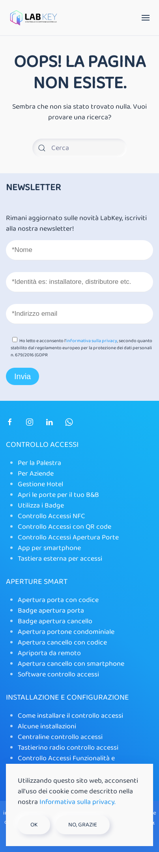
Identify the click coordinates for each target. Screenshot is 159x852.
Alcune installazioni (47, 726)
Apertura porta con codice (58, 600)
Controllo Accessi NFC (51, 516)
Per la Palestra (39, 463)
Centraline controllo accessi (60, 737)
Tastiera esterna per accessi (60, 558)
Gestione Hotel (40, 484)
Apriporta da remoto (49, 653)
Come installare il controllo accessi (70, 715)
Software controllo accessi (58, 674)
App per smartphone (49, 548)
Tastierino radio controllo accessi (68, 747)
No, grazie (82, 825)
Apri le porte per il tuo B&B (58, 494)
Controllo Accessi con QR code (64, 526)
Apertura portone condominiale (67, 631)
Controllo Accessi (42, 444)
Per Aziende (36, 473)
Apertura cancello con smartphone (71, 663)
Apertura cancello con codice (62, 642)
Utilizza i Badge (41, 505)
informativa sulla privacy (91, 341)
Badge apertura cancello (55, 621)
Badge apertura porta (51, 610)
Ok (33, 825)
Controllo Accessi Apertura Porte (68, 537)
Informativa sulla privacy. (77, 802)
